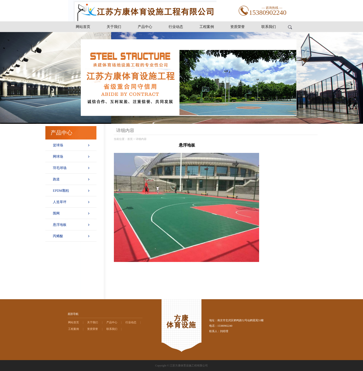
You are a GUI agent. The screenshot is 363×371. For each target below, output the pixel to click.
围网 (56, 213)
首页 (130, 139)
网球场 (58, 156)
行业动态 (176, 27)
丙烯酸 (58, 236)
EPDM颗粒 (61, 190)
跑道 (56, 179)
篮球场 (58, 145)
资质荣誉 (237, 27)
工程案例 (206, 27)
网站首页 (83, 27)
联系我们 (268, 27)
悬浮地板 (59, 225)
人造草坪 (59, 202)
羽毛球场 (59, 168)
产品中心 (145, 27)
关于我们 (114, 27)
